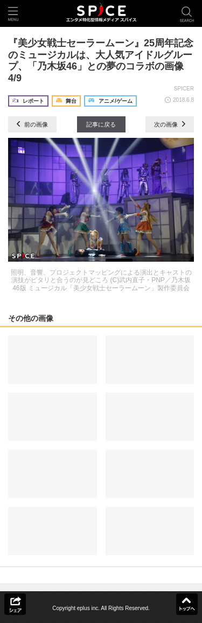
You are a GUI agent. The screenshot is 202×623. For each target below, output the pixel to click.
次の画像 (169, 124)
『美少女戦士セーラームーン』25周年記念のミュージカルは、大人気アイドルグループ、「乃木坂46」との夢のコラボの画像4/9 (100, 60)
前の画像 (32, 124)
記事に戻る (101, 124)
